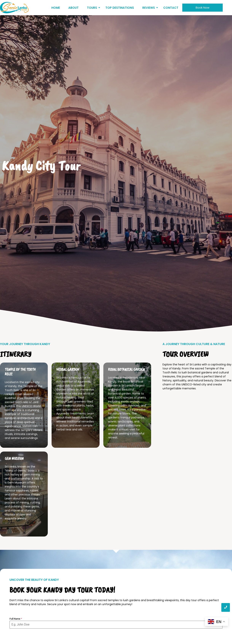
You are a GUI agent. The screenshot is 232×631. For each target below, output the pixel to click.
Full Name (16, 619)
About (73, 8)
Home (55, 8)
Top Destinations (119, 8)
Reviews (149, 8)
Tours (92, 8)
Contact (170, 8)
